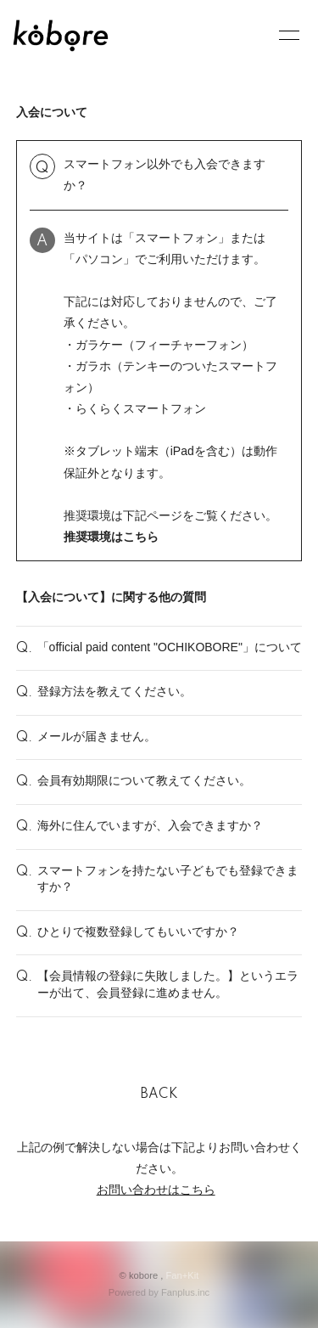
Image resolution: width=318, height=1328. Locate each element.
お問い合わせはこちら (156, 1189)
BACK (159, 1094)
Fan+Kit (182, 1275)
